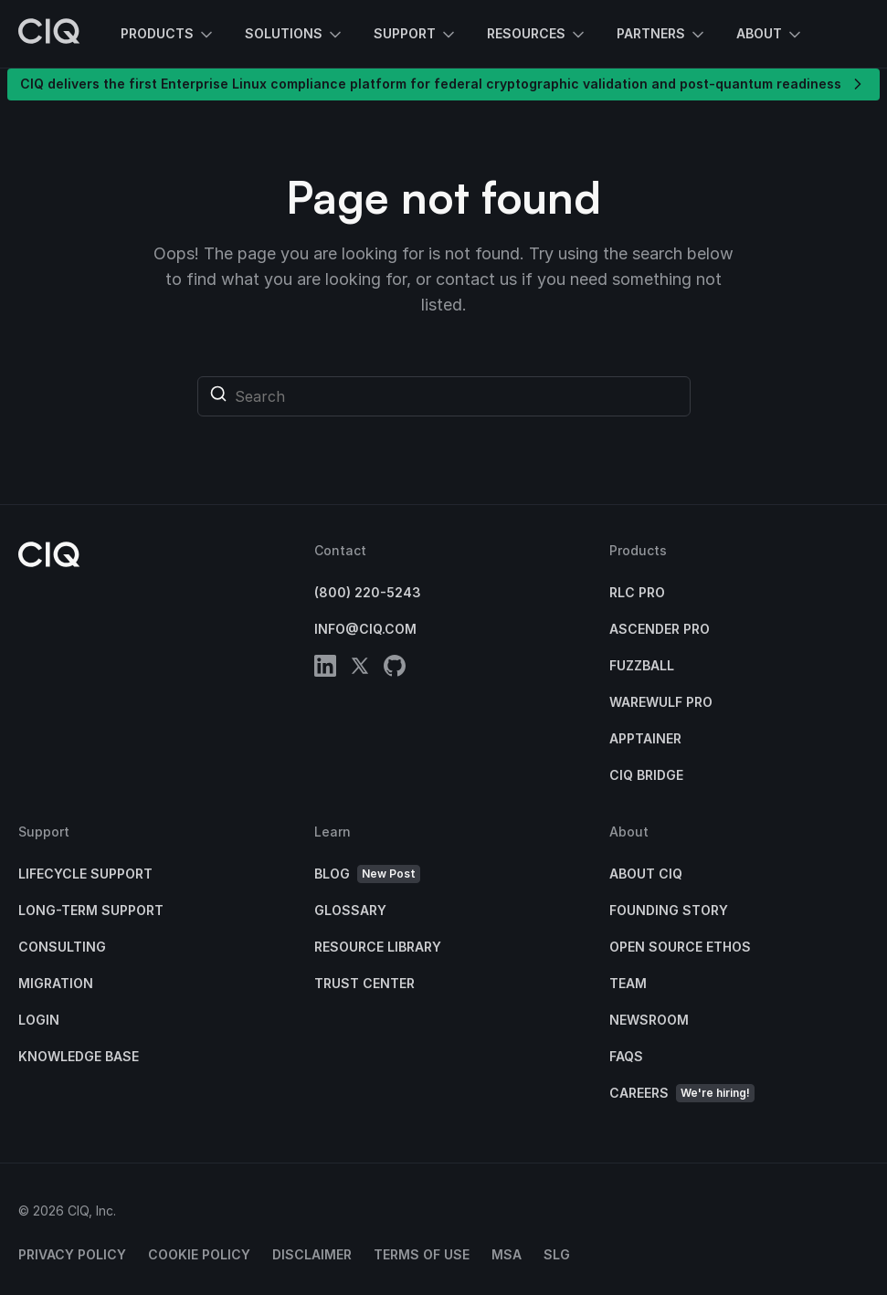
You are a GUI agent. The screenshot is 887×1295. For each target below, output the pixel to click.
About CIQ (645, 873)
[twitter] (360, 669)
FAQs (626, 1056)
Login (38, 1019)
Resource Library (377, 946)
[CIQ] (49, 33)
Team (628, 983)
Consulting (62, 946)
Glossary (350, 910)
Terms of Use (422, 1254)
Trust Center (364, 983)
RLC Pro (637, 592)
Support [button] (416, 35)
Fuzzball (641, 665)
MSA (506, 1254)
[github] (395, 669)
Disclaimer (312, 1254)
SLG (557, 1254)
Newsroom (649, 1019)
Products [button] (168, 35)
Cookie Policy (199, 1254)
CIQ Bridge (646, 775)
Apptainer (645, 738)
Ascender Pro (659, 629)
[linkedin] (325, 669)
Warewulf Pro (661, 702)
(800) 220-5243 (367, 592)
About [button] (770, 35)
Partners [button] (662, 35)
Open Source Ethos (680, 946)
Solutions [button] (294, 35)
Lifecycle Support (85, 873)
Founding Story (668, 910)
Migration (55, 983)
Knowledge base (78, 1056)
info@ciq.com (365, 629)
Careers (682, 1093)
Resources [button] (537, 35)
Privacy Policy (72, 1254)
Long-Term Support (91, 910)
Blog (367, 874)
